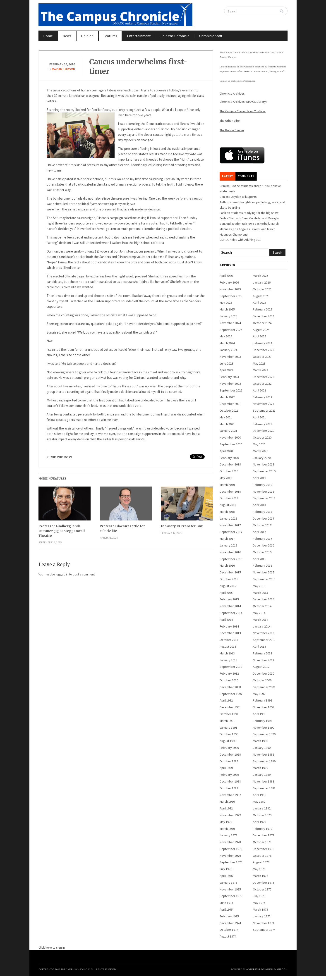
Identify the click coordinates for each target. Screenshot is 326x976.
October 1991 (229, 714)
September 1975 (231, 896)
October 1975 (262, 889)
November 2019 (263, 464)
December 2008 (230, 687)
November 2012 (263, 660)
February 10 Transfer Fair (182, 526)
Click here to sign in (51, 947)
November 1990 (263, 727)
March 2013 (227, 653)
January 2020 (262, 458)
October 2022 (262, 384)
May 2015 (259, 586)
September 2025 (231, 296)
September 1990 (264, 734)
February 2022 (262, 397)
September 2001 (264, 687)
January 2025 (228, 316)
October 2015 (229, 579)
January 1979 (228, 835)
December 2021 (230, 404)
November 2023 (230, 357)
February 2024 (262, 343)
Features (110, 35)
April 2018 (259, 505)
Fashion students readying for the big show (249, 213)
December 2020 (263, 431)
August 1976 (261, 862)
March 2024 (227, 343)
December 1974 (230, 923)
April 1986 (259, 795)
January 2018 (228, 518)
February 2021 (262, 424)
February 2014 (229, 626)
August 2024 (261, 330)
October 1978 (262, 842)
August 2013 (228, 646)
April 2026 (226, 276)
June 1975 (226, 903)
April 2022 (259, 390)
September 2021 (264, 410)
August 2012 (261, 667)
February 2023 (229, 377)
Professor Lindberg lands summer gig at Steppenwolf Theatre (61, 531)
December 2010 (263, 673)
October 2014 (262, 606)
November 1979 (230, 815)
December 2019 (230, 464)
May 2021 (226, 417)
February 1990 (229, 748)
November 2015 (263, 572)
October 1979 (262, 815)
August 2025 (261, 296)
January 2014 (262, 626)
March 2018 (227, 512)
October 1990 (229, 734)
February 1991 (262, 721)
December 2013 (230, 633)
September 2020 (231, 444)
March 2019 (227, 485)
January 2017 (228, 545)
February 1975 (229, 916)
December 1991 (230, 707)
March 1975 (260, 909)
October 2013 (229, 640)
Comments (246, 176)
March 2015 (260, 593)
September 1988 (264, 788)
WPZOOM (282, 969)
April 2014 (226, 620)
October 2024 (262, 323)
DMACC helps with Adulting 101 (240, 240)
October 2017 (262, 525)
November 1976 (230, 856)
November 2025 (230, 289)
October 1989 (229, 761)
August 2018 (228, 505)
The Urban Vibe (230, 121)
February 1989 (229, 775)
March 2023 (260, 370)
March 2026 (260, 276)
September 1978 (231, 849)
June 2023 (226, 363)
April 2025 (259, 303)
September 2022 (231, 390)
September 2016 (231, 559)
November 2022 (230, 384)
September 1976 (231, 862)
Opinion (87, 35)
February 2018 (262, 512)
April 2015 (226, 593)
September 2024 (231, 330)
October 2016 (262, 552)
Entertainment (139, 35)
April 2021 (259, 417)
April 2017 (259, 532)
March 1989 (260, 768)
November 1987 (230, 795)
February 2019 (262, 485)
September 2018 (264, 498)
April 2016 (259, 559)
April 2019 (259, 478)
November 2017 (230, 525)
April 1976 (226, 876)
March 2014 (260, 620)
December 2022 (263, 377)
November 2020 (230, 437)
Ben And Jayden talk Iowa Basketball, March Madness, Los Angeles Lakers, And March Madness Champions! (249, 229)
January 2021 (228, 431)
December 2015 (230, 572)
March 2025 (227, 309)
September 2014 (231, 613)
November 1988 (263, 781)
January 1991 (228, 727)
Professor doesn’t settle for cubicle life (122, 528)
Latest (227, 176)
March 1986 (227, 801)
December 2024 (263, 316)
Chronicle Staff (210, 35)
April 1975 (226, 909)
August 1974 (228, 936)
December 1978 (263, 835)
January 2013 (228, 660)
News (67, 35)
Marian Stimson (63, 69)
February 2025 (262, 309)
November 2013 (263, 633)
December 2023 (263, 350)
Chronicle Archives (232, 93)
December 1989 (230, 754)
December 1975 (263, 883)
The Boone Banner (232, 130)
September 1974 (264, 930)
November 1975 (230, 889)
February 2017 (262, 539)
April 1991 (259, 714)
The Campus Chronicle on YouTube (243, 111)
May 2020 (259, 444)
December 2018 (230, 491)
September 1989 (264, 761)
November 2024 (230, 323)
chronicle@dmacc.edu (244, 80)
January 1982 (262, 808)
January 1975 (262, 916)
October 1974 (229, 930)
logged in (62, 574)
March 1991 (227, 721)
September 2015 (264, 579)
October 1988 (229, 788)
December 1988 (230, 781)
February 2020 (229, 458)
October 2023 (262, 357)
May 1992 (259, 694)
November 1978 (230, 842)
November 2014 (230, 606)
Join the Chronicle (175, 35)
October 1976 (262, 856)
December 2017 (263, 518)
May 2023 (259, 363)
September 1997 (231, 694)
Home (48, 35)
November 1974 (263, 923)
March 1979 (227, 829)
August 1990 (228, 741)
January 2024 (228, 350)
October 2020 (262, 437)
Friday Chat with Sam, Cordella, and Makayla (249, 218)
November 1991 (263, 707)
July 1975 (259, 896)
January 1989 (262, 775)
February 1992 (262, 700)
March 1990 (260, 741)
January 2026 (262, 282)
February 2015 (229, 599)
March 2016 (227, 565)
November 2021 (263, 404)
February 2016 (262, 565)
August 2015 (228, 586)
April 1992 (226, 700)
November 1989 (263, 754)
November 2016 (230, 552)
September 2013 (264, 640)
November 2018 (263, 491)
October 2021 (229, 410)
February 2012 (229, 673)
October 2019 (229, 471)
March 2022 (227, 397)
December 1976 (263, 849)
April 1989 (226, 768)
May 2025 (226, 303)
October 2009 (262, 680)
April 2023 (226, 370)
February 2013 (262, 653)
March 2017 (227, 539)
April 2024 (259, 336)
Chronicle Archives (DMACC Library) (243, 102)
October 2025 (262, 289)
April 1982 (226, 808)
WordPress (253, 969)
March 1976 (260, 876)
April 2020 (226, 451)
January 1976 (228, 883)
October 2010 (229, 680)
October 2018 (229, 498)
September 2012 (231, 667)
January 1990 (262, 748)
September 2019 (264, 471)
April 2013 (259, 646)
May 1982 (259, 801)
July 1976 (226, 869)
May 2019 (226, 478)
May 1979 (226, 822)
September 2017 (231, 532)
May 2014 (259, 613)
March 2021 (227, 424)
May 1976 (259, 869)
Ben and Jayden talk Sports (238, 197)
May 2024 (226, 336)
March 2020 (260, 451)
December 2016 (263, 545)
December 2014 (263, 599)
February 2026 (229, 282)
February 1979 (262, 829)
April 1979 (259, 822)
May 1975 (259, 903)
